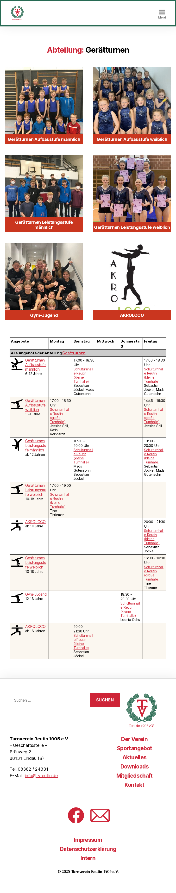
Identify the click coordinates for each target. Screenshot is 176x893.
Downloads (134, 773)
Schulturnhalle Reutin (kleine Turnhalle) (83, 382)
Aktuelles (133, 764)
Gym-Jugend (35, 601)
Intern (88, 865)
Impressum (88, 846)
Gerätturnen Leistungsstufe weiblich (36, 497)
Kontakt (133, 791)
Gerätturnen (73, 360)
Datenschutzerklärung (88, 856)
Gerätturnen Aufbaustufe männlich (35, 372)
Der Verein (133, 746)
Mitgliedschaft (133, 782)
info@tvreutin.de (41, 782)
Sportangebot (134, 755)
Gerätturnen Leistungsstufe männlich (36, 453)
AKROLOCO (35, 529)
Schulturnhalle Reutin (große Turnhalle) (59, 423)
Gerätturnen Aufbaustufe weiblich (35, 412)
